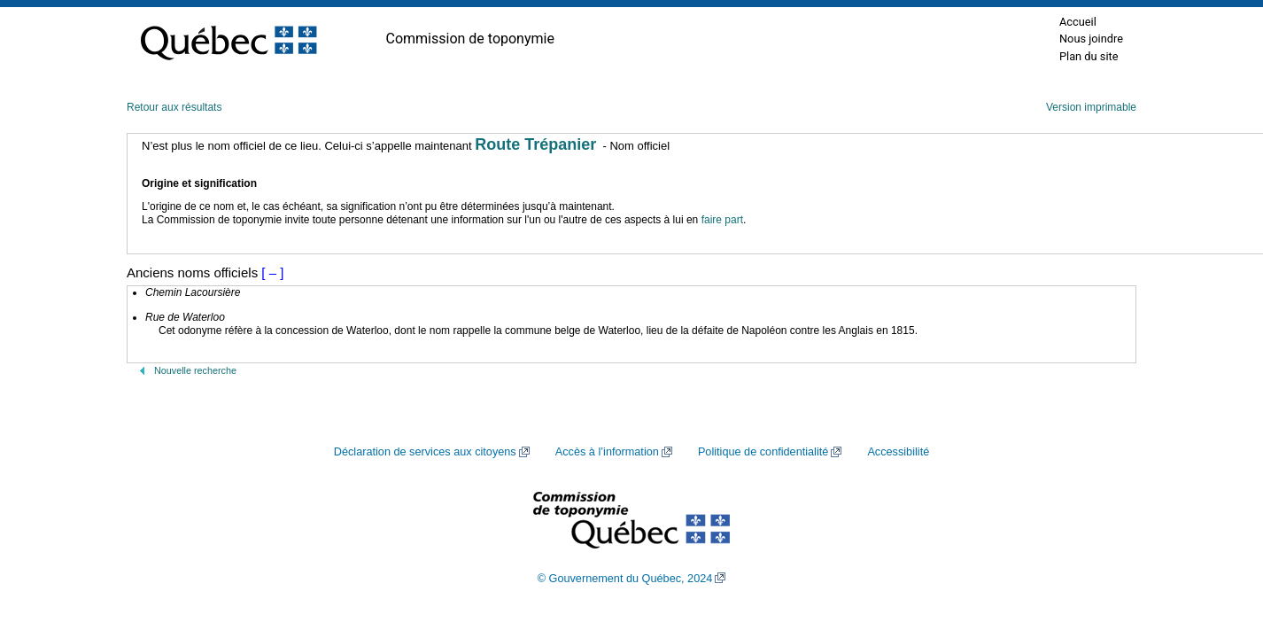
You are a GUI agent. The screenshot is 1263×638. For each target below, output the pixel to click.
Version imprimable (1091, 107)
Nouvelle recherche (195, 370)
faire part (722, 220)
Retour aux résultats (174, 107)
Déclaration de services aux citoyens (425, 452)
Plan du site (1089, 56)
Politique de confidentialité (763, 452)
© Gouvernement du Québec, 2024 (625, 578)
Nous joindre (1091, 38)
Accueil (1077, 21)
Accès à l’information (607, 452)
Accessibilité (898, 452)
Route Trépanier (535, 144)
